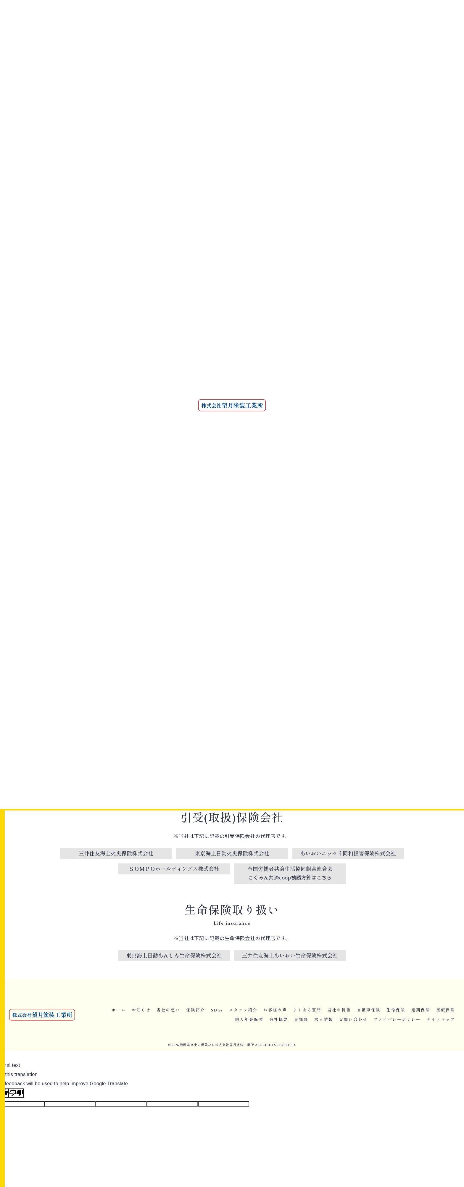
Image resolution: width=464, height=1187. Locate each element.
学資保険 (375, 422)
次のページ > (284, 719)
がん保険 (325, 422)
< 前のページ (77, 719)
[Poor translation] (16, 1093)
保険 (335, 410)
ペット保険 (370, 433)
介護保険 (325, 433)
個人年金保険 (333, 231)
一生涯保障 (377, 410)
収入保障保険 (350, 422)
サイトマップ (441, 1019)
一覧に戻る (180, 719)
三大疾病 (346, 433)
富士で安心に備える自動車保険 (96, 688)
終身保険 (354, 410)
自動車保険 (70, 697)
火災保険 (325, 445)
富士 (321, 410)
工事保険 (346, 445)
